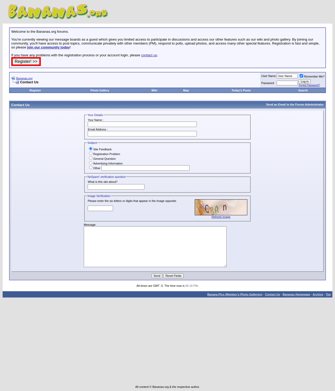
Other (94, 168)
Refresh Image (220, 216)
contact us (149, 55)
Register (35, 90)
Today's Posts (241, 90)
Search (303, 90)
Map (186, 90)
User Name (268, 76)
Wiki (154, 90)
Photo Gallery (100, 90)
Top (328, 294)
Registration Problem (104, 154)
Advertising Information (106, 163)
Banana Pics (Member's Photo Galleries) (234, 294)
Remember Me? (312, 76)
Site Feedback (100, 149)
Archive (318, 294)
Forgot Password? (309, 85)
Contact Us (272, 294)
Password (267, 83)
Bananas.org (24, 78)
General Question (102, 158)
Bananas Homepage (296, 294)
